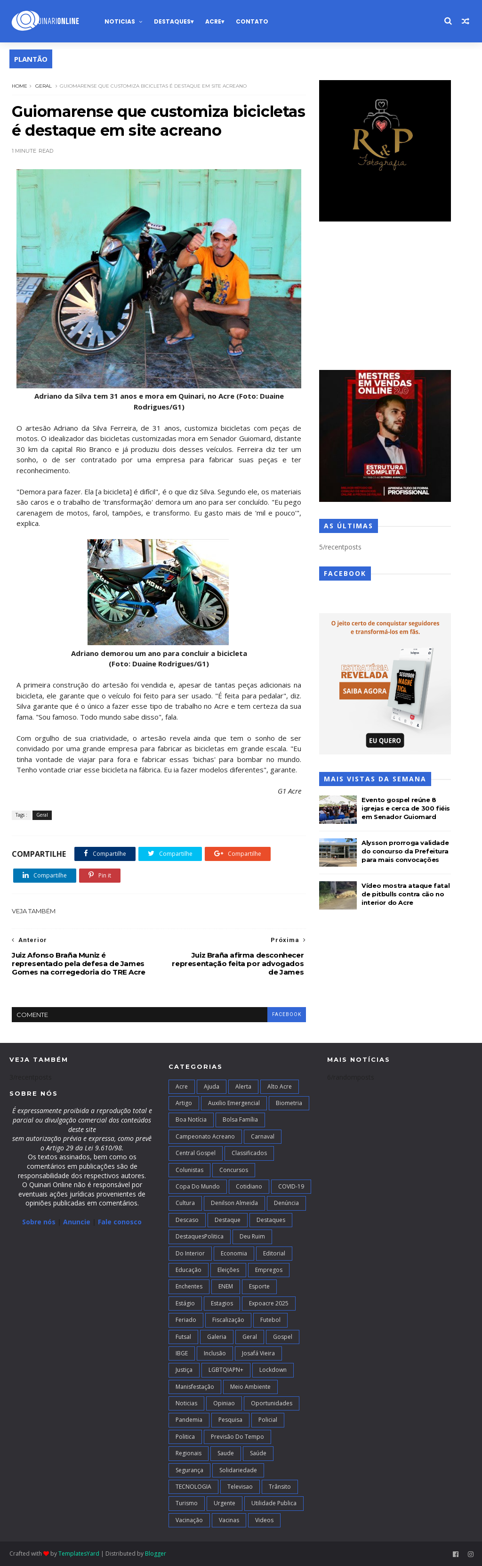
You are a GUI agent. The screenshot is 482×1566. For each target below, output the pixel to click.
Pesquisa (230, 1420)
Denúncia (286, 1203)
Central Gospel (196, 1153)
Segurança (189, 1470)
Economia (234, 1253)
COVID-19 (291, 1186)
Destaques (172, 21)
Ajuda (211, 1086)
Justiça (184, 1370)
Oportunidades (271, 1403)
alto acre (279, 1086)
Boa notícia (191, 1119)
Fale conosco (120, 1221)
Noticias (119, 21)
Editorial (274, 1253)
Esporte (259, 1286)
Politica (185, 1437)
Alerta (243, 1086)
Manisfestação (195, 1387)
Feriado (186, 1320)
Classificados (249, 1153)
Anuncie (77, 1221)
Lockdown (273, 1370)
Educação (188, 1270)
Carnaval (262, 1136)
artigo (184, 1103)
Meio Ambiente (250, 1387)
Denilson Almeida (234, 1203)
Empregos (268, 1270)
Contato (252, 21)
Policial (267, 1420)
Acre (213, 21)
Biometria (289, 1103)
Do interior (190, 1253)
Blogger (155, 1554)
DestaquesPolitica (200, 1236)
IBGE (182, 1353)
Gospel (282, 1337)
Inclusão (215, 1353)
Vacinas (229, 1520)
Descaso (187, 1220)
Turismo (187, 1503)
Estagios (222, 1303)
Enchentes (189, 1286)
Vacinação (189, 1520)
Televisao (240, 1487)
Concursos (233, 1170)
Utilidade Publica (274, 1503)
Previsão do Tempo (237, 1437)
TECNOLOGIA (193, 1487)
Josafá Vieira (258, 1353)
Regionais (188, 1453)
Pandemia (189, 1420)
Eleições (228, 1270)
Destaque (228, 1220)
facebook (286, 1014)
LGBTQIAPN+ (226, 1370)
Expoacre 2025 (269, 1303)
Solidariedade (238, 1470)
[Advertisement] (385, 297)
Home (19, 86)
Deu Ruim (252, 1236)
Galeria (216, 1337)
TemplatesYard (78, 1554)
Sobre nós (39, 1221)
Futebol (270, 1320)
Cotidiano (249, 1186)
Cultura (185, 1203)
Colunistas (189, 1170)
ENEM (225, 1286)
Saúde (258, 1453)
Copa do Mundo (198, 1186)
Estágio (185, 1303)
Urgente (224, 1503)
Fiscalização (228, 1320)
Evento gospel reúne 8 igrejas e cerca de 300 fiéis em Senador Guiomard (406, 808)
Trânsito (280, 1487)
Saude (225, 1453)
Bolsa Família (240, 1119)
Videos (264, 1520)
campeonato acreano (205, 1136)
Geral (43, 86)
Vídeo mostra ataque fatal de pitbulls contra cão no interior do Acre (406, 894)
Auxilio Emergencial (234, 1103)
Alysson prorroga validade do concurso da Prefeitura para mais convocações (405, 851)
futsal (183, 1337)
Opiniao (224, 1403)
